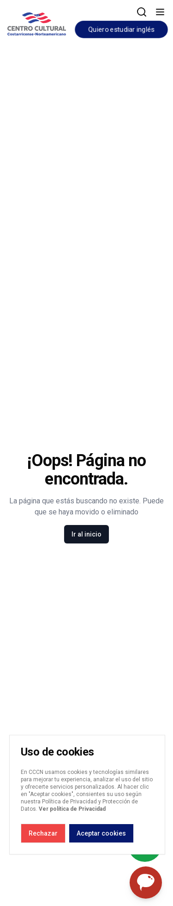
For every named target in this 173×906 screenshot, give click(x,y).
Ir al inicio (86, 534)
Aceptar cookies (101, 833)
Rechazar (43, 833)
